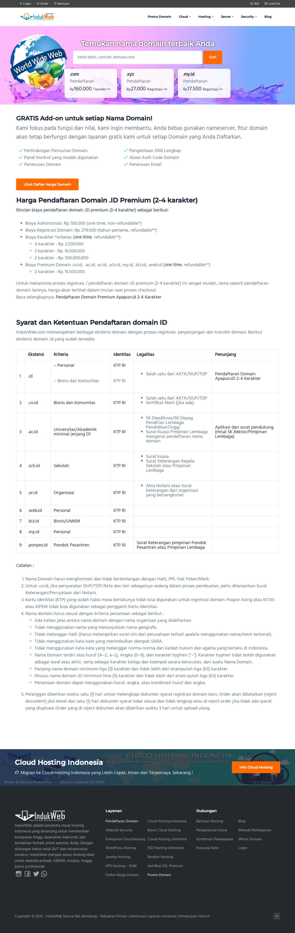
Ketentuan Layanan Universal (153, 916)
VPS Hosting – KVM (121, 866)
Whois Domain (250, 839)
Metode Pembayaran (254, 830)
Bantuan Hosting (209, 821)
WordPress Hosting (121, 848)
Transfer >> (101, 89)
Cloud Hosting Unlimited (167, 839)
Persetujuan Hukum (194, 916)
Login (242, 848)
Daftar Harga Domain (122, 875)
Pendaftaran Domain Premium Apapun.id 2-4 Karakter (108, 297)
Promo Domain (159, 875)
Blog (241, 821)
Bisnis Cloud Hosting (164, 830)
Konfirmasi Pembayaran (214, 839)
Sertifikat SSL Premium (165, 866)
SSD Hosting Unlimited (165, 848)
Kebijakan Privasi (113, 916)
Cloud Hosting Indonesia (167, 821)
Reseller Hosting (160, 857)
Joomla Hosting (118, 857)
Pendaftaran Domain (122, 821)
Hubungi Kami (207, 848)
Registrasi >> (157, 89)
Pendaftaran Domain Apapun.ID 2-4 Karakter (238, 376)
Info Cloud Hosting (256, 767)
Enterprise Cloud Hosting (125, 839)
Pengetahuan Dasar (211, 830)
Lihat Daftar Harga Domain (47, 184)
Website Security (119, 830)
